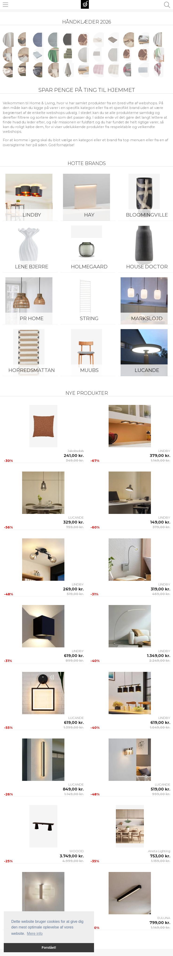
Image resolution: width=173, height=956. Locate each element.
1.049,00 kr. (160, 727)
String (89, 318)
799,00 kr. (159, 922)
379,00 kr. (160, 455)
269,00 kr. (73, 589)
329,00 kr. (73, 522)
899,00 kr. (75, 660)
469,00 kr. (161, 594)
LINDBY (32, 215)
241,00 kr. (74, 455)
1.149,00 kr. (160, 460)
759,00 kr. (75, 527)
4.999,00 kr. (73, 861)
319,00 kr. (160, 589)
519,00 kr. (75, 594)
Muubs (89, 370)
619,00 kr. (74, 655)
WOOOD (76, 851)
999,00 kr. (161, 794)
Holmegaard (89, 267)
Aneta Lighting (159, 851)
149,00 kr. (160, 522)
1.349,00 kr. (158, 655)
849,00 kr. (73, 789)
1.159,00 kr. (160, 861)
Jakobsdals (75, 451)
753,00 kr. (160, 856)
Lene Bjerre (31, 267)
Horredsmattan (31, 370)
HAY (89, 215)
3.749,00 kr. (72, 856)
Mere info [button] (35, 934)
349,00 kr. (75, 460)
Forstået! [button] (49, 947)
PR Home (31, 318)
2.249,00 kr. (159, 660)
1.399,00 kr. (73, 727)
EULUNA (163, 918)
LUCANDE (76, 517)
